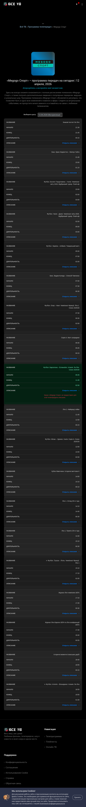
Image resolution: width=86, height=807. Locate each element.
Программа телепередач (40, 26)
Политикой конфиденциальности (52, 803)
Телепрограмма (53, 736)
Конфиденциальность (15, 762)
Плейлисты (50, 741)
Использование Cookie (16, 772)
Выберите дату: (30, 114)
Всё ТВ (23, 26)
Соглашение (11, 767)
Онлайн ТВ (50, 747)
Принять (77, 797)
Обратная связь (12, 783)
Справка (9, 778)
